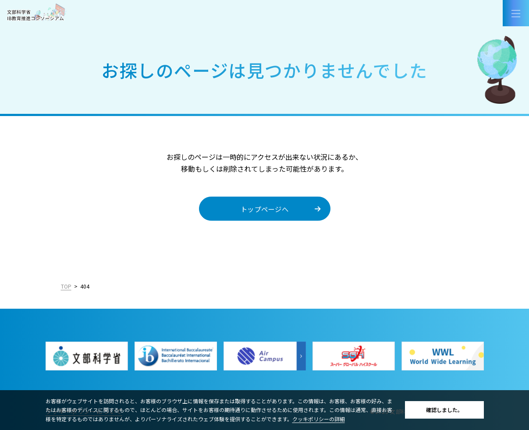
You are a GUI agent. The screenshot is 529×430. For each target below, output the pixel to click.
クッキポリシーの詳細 (318, 419)
